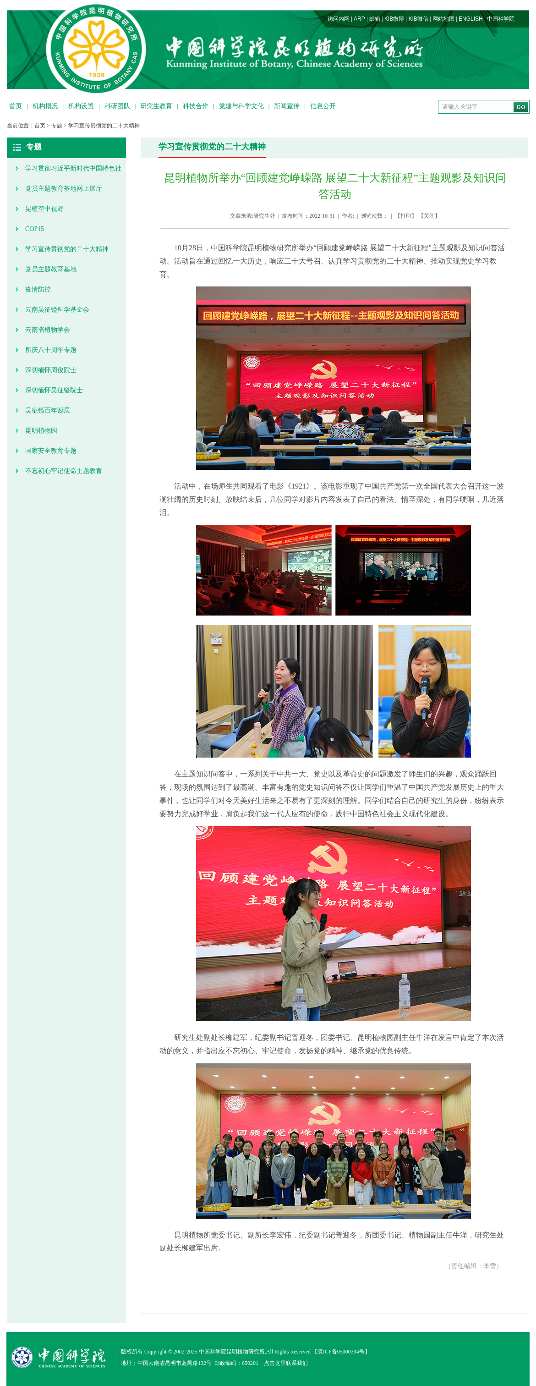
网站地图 (443, 19)
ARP (359, 19)
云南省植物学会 (47, 329)
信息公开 (323, 106)
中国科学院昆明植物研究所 (232, 1351)
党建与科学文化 (241, 106)
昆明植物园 (41, 430)
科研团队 (117, 106)
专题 (56, 125)
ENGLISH (471, 19)
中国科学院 (500, 19)
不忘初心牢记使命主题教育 (63, 471)
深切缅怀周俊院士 (51, 370)
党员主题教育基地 (51, 269)
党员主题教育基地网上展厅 (63, 188)
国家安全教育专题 (51, 450)
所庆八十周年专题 (51, 349)
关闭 (429, 216)
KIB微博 (394, 19)
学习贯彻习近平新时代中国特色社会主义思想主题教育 (73, 171)
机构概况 (45, 106)
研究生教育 (156, 106)
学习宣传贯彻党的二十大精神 (104, 125)
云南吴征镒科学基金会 (57, 309)
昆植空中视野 (44, 208)
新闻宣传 (287, 106)
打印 (405, 216)
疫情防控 (38, 289)
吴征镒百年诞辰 (47, 410)
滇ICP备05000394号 (341, 1351)
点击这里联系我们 (286, 1363)
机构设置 (81, 106)
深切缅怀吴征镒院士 (54, 390)
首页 (15, 106)
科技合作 (195, 106)
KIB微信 (418, 19)
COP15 (34, 229)
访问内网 (339, 19)
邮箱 (374, 19)
